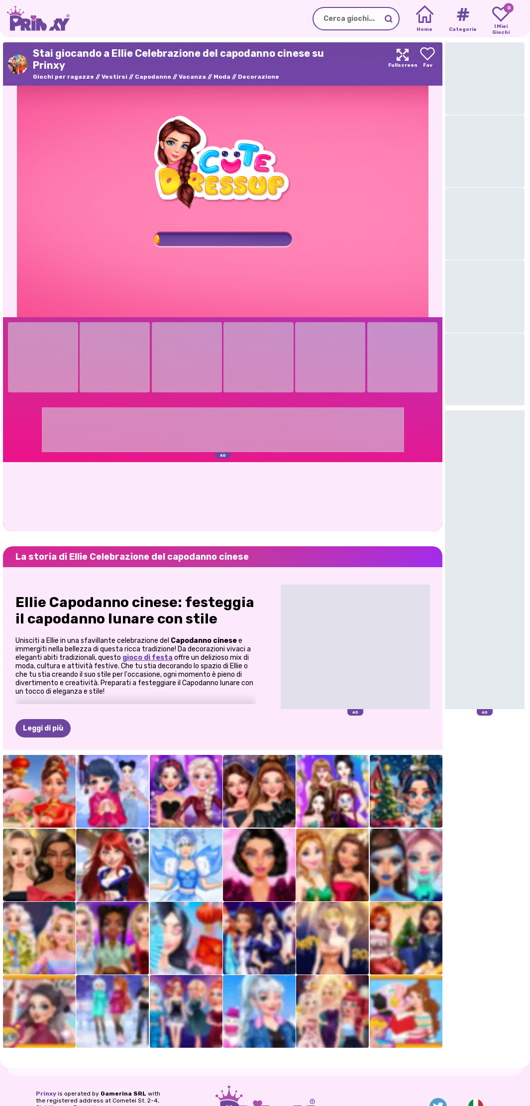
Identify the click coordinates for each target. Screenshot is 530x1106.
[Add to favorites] (427, 64)
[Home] (425, 19)
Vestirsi (114, 76)
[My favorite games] (501, 19)
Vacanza (192, 76)
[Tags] (462, 19)
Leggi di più (43, 728)
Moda (221, 76)
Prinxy (46, 1093)
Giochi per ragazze (63, 76)
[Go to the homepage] (35, 18)
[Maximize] (402, 64)
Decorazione (258, 76)
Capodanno (153, 76)
